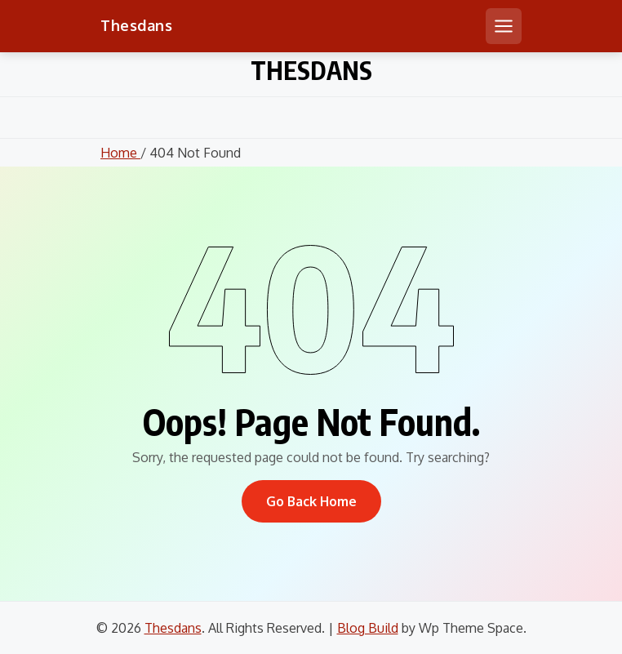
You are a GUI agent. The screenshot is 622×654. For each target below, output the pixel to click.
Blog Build (367, 628)
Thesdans (136, 25)
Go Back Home (311, 501)
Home (120, 153)
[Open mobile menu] (504, 26)
